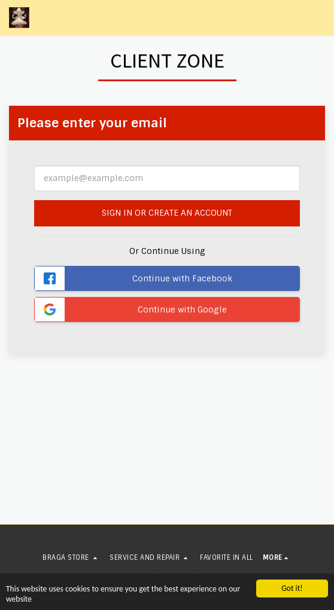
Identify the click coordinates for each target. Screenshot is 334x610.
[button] (318, 18)
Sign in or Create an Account (167, 212)
